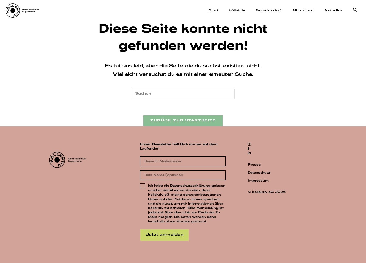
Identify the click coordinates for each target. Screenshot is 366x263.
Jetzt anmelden (164, 235)
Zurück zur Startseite (183, 120)
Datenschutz (259, 173)
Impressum (258, 180)
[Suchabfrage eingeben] (183, 94)
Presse (254, 165)
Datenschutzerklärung (190, 186)
